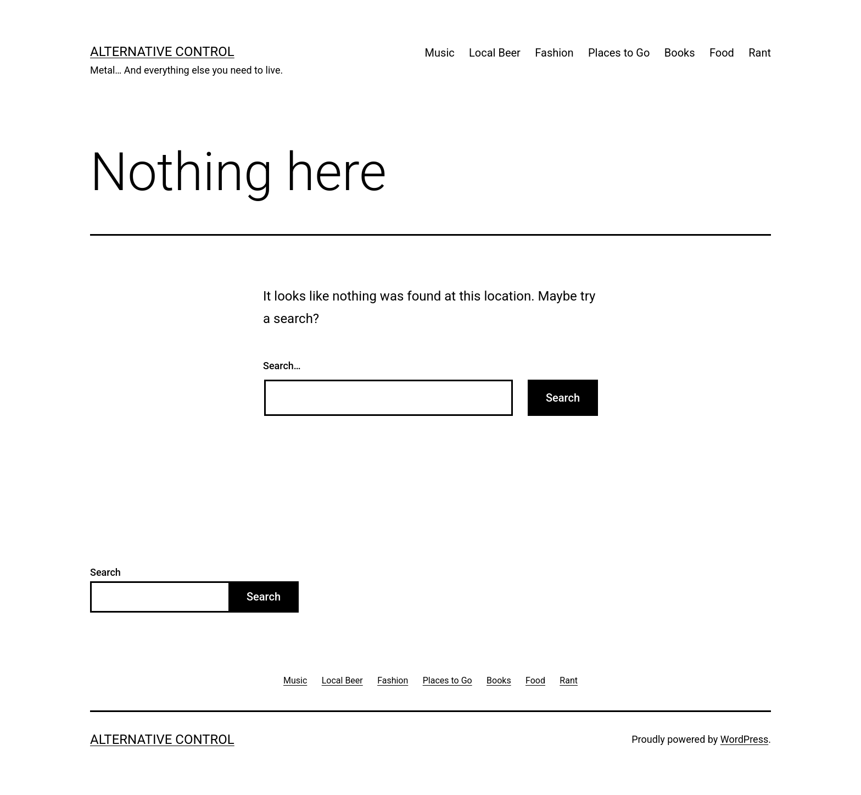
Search (105, 572)
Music (440, 52)
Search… (282, 365)
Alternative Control (162, 51)
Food (721, 52)
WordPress (744, 739)
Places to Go (619, 52)
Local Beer (495, 52)
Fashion (554, 52)
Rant (759, 52)
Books (679, 52)
